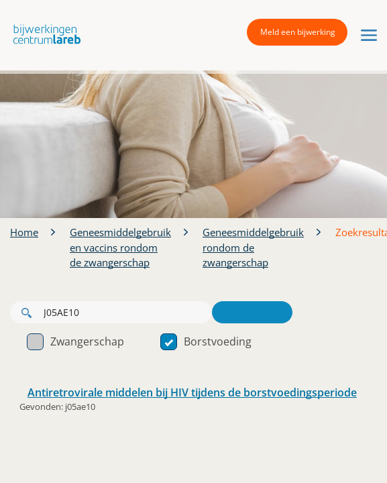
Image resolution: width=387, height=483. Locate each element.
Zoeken (252, 312)
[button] (43, 33)
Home (24, 232)
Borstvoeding (206, 341)
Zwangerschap (75, 341)
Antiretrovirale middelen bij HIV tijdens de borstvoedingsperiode (192, 392)
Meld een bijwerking (297, 32)
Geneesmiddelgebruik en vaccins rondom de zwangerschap (120, 247)
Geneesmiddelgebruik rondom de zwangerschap (253, 247)
